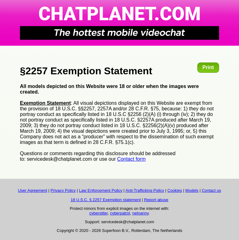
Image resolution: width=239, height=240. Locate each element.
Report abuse (156, 199)
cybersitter (98, 213)
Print (208, 67)
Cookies (174, 190)
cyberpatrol (120, 213)
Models (192, 190)
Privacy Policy (63, 190)
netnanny (140, 213)
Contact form (131, 159)
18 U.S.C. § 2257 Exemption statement (106, 199)
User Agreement (32, 190)
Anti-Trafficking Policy (144, 190)
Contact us (211, 190)
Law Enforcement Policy (100, 190)
